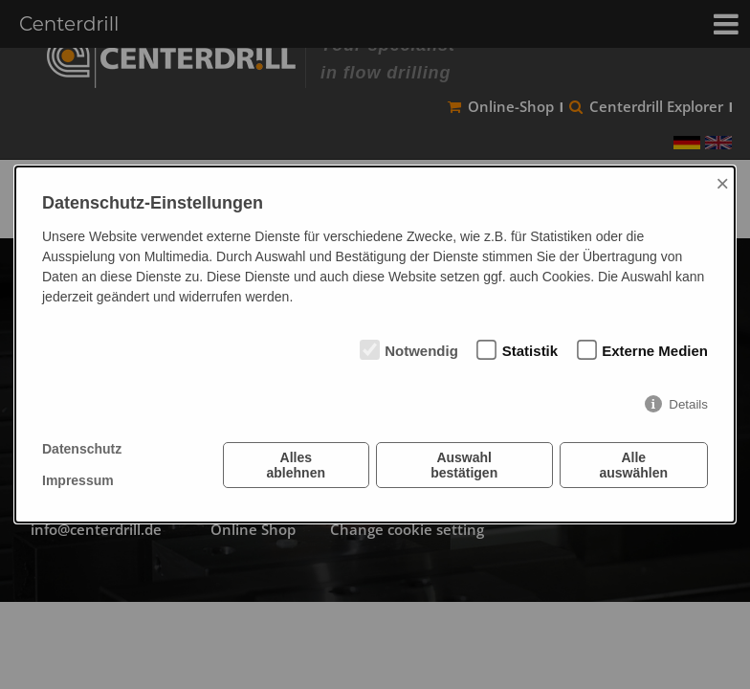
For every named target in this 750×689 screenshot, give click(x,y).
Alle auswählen (633, 465)
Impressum (78, 480)
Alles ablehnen (296, 465)
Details (688, 404)
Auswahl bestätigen (463, 465)
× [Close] (722, 183)
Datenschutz (81, 448)
